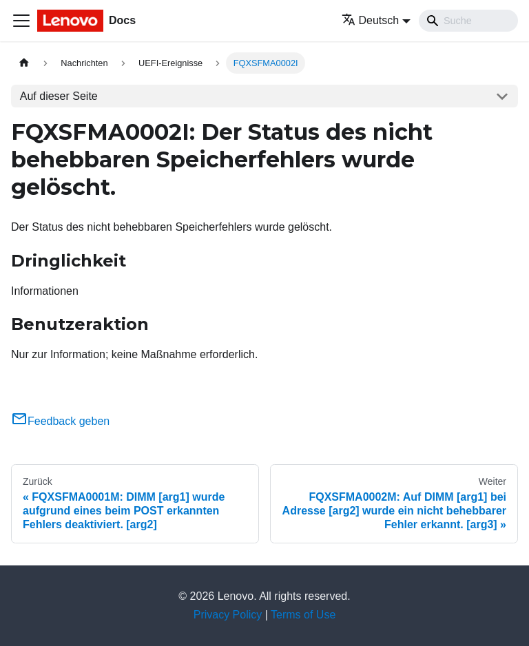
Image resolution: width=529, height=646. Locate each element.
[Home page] (24, 63)
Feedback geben (60, 421)
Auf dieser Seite (59, 96)
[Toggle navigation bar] (21, 20)
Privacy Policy (228, 615)
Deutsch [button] (371, 20)
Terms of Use (303, 615)
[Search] (468, 21)
